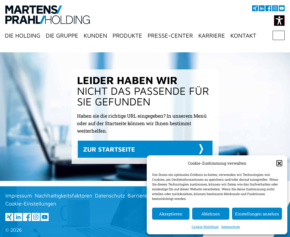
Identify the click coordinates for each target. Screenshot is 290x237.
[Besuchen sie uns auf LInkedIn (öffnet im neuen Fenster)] (262, 8)
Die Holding (22, 35)
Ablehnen (210, 213)
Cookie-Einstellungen (30, 203)
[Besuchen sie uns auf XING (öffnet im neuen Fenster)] (255, 8)
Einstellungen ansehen (257, 213)
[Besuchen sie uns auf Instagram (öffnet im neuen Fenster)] (275, 8)
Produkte (127, 35)
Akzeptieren (170, 213)
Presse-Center (170, 35)
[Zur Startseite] (47, 14)
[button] (279, 163)
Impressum (18, 195)
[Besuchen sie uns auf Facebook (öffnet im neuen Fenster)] (268, 8)
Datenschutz (230, 226)
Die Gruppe (62, 35)
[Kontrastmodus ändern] (279, 20)
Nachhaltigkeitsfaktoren (63, 195)
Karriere (211, 35)
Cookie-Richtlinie (205, 226)
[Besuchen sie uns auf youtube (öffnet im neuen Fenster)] (282, 8)
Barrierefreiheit (146, 195)
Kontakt (243, 35)
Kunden (95, 35)
